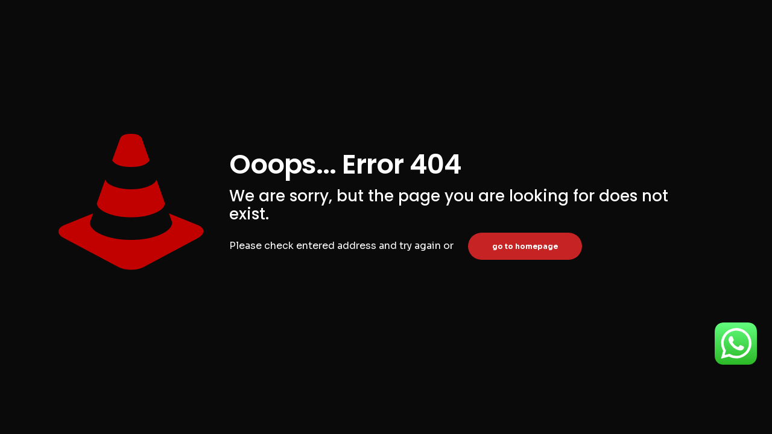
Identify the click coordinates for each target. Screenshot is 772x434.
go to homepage (525, 246)
